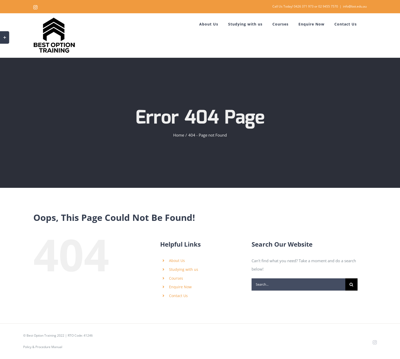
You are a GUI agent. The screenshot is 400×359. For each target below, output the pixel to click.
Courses (176, 278)
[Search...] (298, 284)
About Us (177, 260)
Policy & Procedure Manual (42, 347)
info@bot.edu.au (355, 6)
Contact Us (178, 295)
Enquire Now (180, 286)
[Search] (351, 284)
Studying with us (183, 269)
